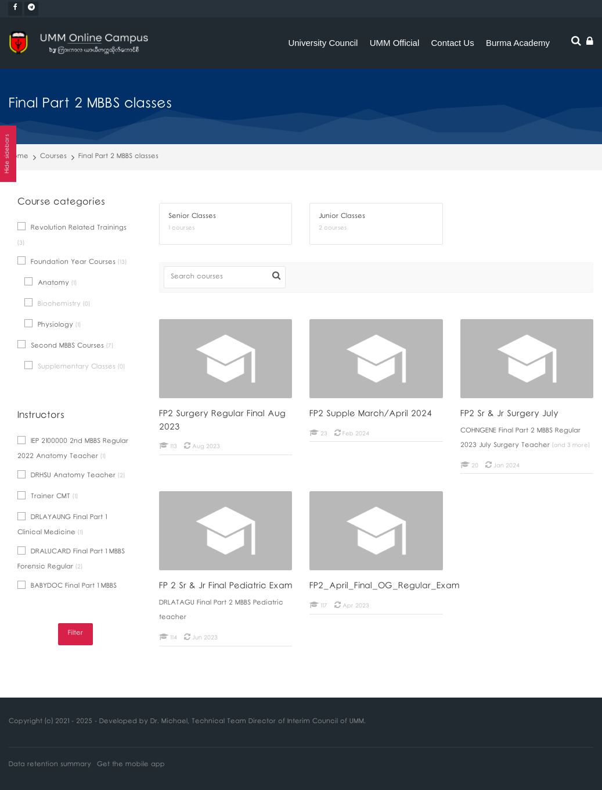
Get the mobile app (131, 765)
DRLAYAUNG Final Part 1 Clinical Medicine (62, 525)
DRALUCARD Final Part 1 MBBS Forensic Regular (71, 559)
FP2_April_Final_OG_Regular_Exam (384, 587)
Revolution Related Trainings (72, 235)
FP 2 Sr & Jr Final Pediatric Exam (225, 587)
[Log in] (589, 43)
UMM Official (395, 43)
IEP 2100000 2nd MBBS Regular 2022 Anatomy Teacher (72, 449)
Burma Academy (518, 43)
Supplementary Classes (74, 367)
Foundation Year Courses (72, 262)
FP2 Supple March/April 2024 (370, 415)
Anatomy (50, 283)
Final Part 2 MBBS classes (118, 157)
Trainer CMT (47, 497)
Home (18, 157)
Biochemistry (57, 304)
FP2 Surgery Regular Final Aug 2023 (222, 421)
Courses (53, 157)
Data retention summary (50, 765)
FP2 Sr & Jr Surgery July (509, 415)
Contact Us (452, 43)
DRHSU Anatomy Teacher (71, 476)
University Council (323, 43)
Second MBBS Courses (65, 346)
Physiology (52, 325)
